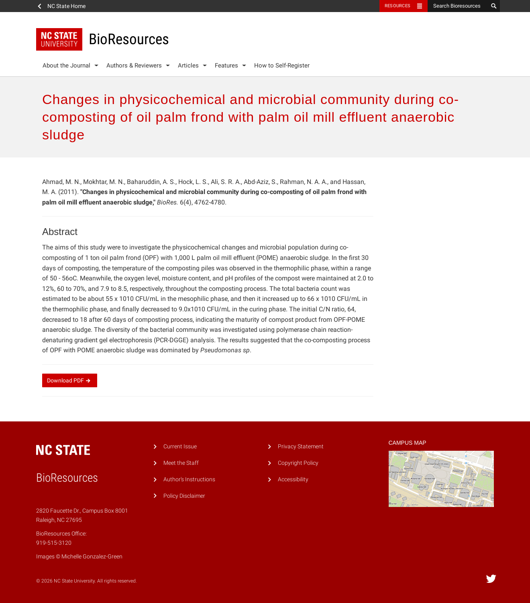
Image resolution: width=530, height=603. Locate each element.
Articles (188, 65)
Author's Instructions (189, 479)
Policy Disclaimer (184, 496)
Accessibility (293, 479)
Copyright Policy (298, 463)
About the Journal (66, 65)
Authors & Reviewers (134, 65)
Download (69, 380)
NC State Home (66, 6)
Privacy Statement (301, 446)
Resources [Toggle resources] (397, 5)
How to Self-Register (282, 65)
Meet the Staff (181, 463)
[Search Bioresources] (458, 6)
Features (226, 65)
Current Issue (180, 446)
